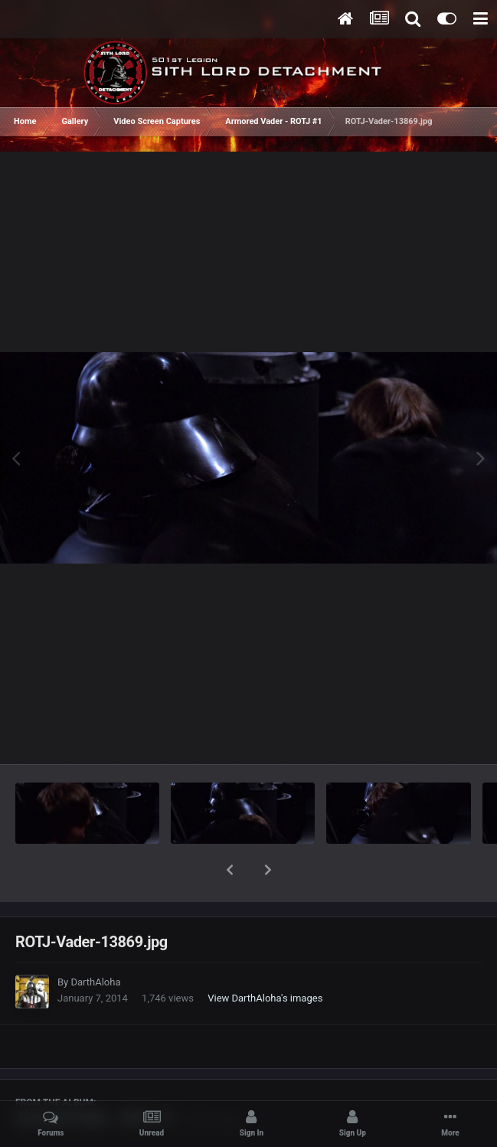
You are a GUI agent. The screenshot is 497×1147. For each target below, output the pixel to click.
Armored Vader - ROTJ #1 (94, 1078)
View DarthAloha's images (265, 958)
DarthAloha (95, 942)
